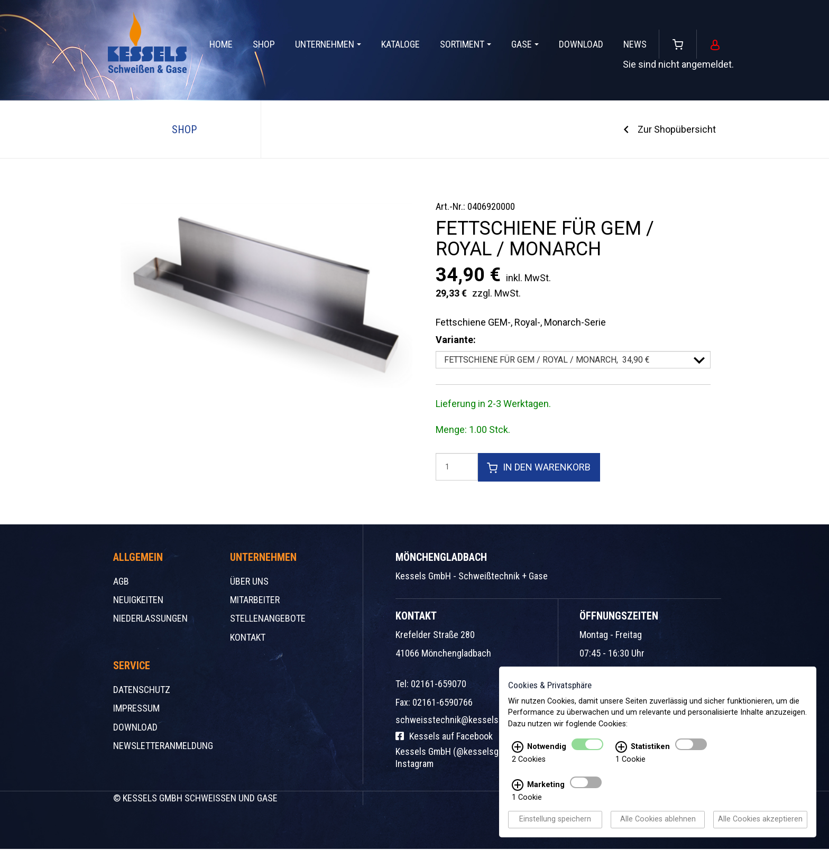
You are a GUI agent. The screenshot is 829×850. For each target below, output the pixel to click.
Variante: (456, 339)
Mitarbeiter (255, 600)
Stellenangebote (268, 619)
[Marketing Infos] (517, 786)
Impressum (136, 709)
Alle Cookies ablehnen (658, 820)
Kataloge (400, 44)
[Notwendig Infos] (517, 748)
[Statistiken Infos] (621, 748)
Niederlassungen (150, 619)
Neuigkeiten (138, 600)
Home (221, 44)
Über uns (249, 582)
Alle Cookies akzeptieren (760, 820)
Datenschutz (141, 690)
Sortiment (465, 44)
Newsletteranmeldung (163, 746)
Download (581, 44)
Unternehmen (328, 44)
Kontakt (247, 637)
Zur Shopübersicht (677, 129)
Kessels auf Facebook (444, 737)
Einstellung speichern (555, 820)
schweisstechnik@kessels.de (452, 720)
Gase (525, 44)
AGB (121, 582)
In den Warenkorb (539, 468)
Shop (264, 44)
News (635, 44)
